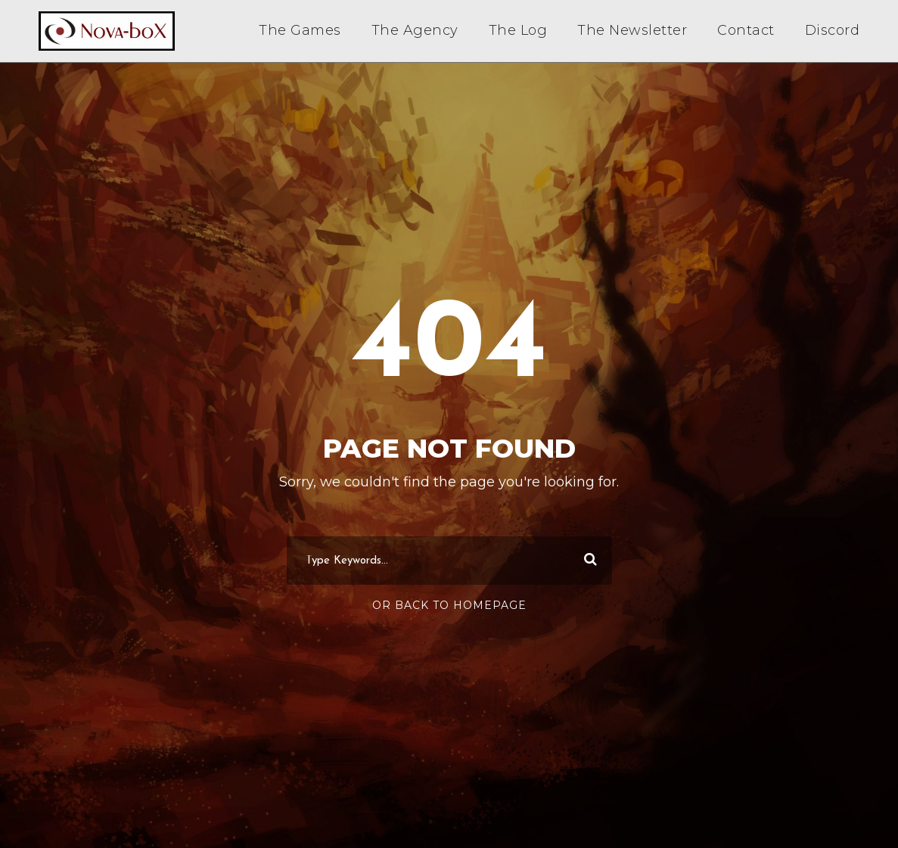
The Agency (414, 30)
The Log (518, 30)
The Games (300, 30)
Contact (746, 30)
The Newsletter (632, 30)
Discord (832, 30)
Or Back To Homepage (449, 605)
